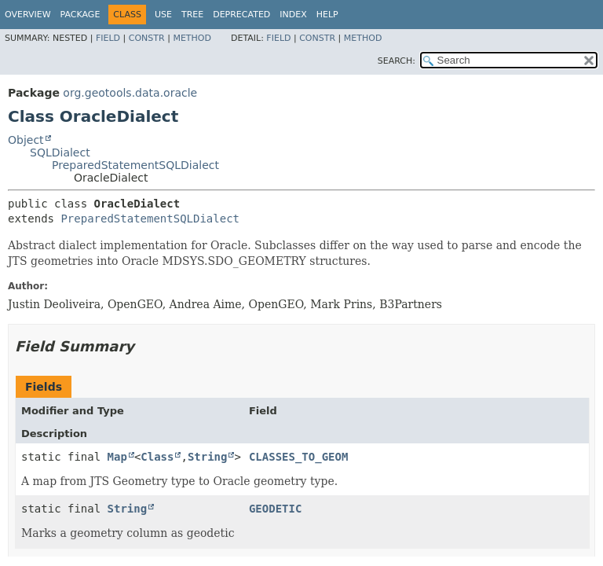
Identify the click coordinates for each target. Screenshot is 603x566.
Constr (147, 38)
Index (293, 14)
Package (80, 14)
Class (157, 456)
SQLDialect (60, 152)
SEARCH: (396, 61)
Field (108, 38)
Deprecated (241, 14)
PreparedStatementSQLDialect (135, 165)
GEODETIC (275, 508)
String (208, 456)
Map (117, 456)
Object (26, 140)
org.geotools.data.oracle (130, 92)
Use (163, 14)
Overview (28, 14)
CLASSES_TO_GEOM (298, 456)
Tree (192, 14)
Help (327, 14)
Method (192, 38)
